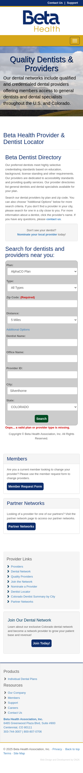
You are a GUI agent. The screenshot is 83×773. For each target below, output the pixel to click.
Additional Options (18, 329)
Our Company (17, 692)
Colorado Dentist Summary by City (33, 596)
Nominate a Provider (24, 586)
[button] (41, 643)
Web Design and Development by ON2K (60, 760)
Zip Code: (20, 297)
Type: (10, 281)
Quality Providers (22, 576)
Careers (13, 707)
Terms (7, 753)
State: (10, 400)
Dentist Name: (16, 336)
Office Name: (15, 352)
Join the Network (22, 581)
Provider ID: (14, 368)
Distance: (12, 313)
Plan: (10, 265)
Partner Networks (25, 503)
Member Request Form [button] (25, 486)
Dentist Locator (20, 591)
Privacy (57, 749)
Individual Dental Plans (22, 679)
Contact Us (55, 2)
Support (72, 2)
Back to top (72, 749)
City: (9, 384)
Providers (17, 566)
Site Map (19, 753)
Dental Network (21, 571)
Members (17, 459)
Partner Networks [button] (21, 526)
